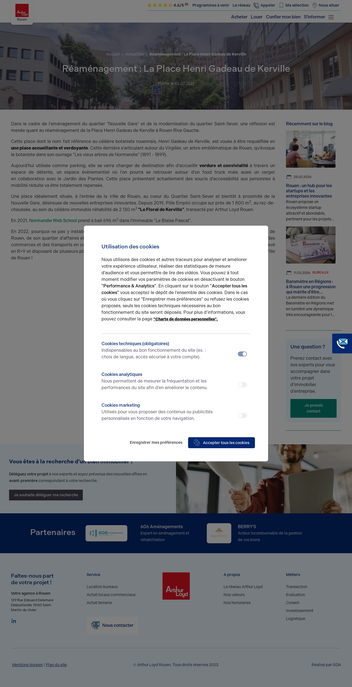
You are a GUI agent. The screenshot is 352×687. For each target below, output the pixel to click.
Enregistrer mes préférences (156, 442)
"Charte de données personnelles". (185, 319)
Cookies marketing (157, 412)
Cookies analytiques (157, 381)
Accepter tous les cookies (221, 442)
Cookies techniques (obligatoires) (157, 350)
